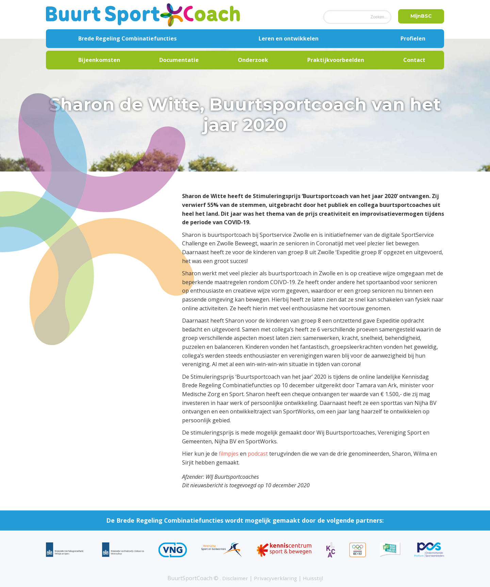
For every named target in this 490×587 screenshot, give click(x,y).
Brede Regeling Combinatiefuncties (127, 38)
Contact (414, 60)
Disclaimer (234, 578)
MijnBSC (420, 16)
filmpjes (229, 453)
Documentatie (179, 60)
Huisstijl (314, 578)
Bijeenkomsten (99, 60)
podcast (258, 453)
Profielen (413, 38)
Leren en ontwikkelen (288, 38)
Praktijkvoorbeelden (335, 60)
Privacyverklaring (276, 578)
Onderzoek (253, 60)
